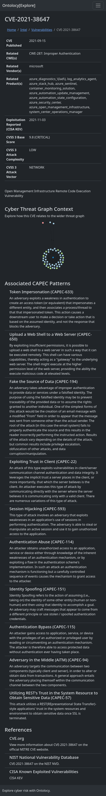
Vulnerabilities (41, 30)
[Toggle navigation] (98, 5)
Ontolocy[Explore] (18, 5)
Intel (23, 30)
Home (11, 30)
